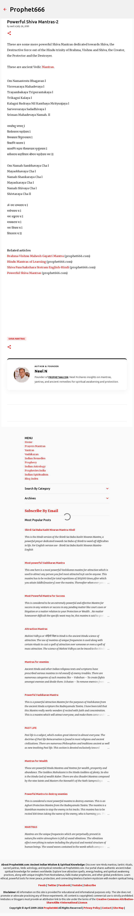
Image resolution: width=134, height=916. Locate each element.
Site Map (118, 907)
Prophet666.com (58, 377)
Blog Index (31, 478)
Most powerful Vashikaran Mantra (45, 562)
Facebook (64, 885)
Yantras (29, 450)
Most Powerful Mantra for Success (45, 595)
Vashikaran (31, 454)
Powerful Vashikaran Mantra (41, 695)
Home (28, 442)
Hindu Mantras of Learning (26, 261)
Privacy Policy (92, 907)
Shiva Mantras (16, 339)
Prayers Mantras (35, 446)
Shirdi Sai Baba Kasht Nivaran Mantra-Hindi (50, 529)
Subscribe (90, 885)
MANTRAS (31, 827)
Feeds (42, 885)
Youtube (77, 885)
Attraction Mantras (36, 628)
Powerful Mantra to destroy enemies (46, 794)
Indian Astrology (35, 466)
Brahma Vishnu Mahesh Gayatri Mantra (35, 256)
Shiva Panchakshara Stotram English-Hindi (38, 267)
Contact (106, 907)
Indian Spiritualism (36, 474)
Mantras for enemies (37, 662)
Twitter (51, 885)
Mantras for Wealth (36, 761)
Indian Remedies (35, 458)
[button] (9, 33)
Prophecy (31, 462)
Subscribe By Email (41, 511)
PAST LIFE (31, 728)
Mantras (48, 67)
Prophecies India (35, 470)
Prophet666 (27, 9)
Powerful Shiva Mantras (24, 273)
